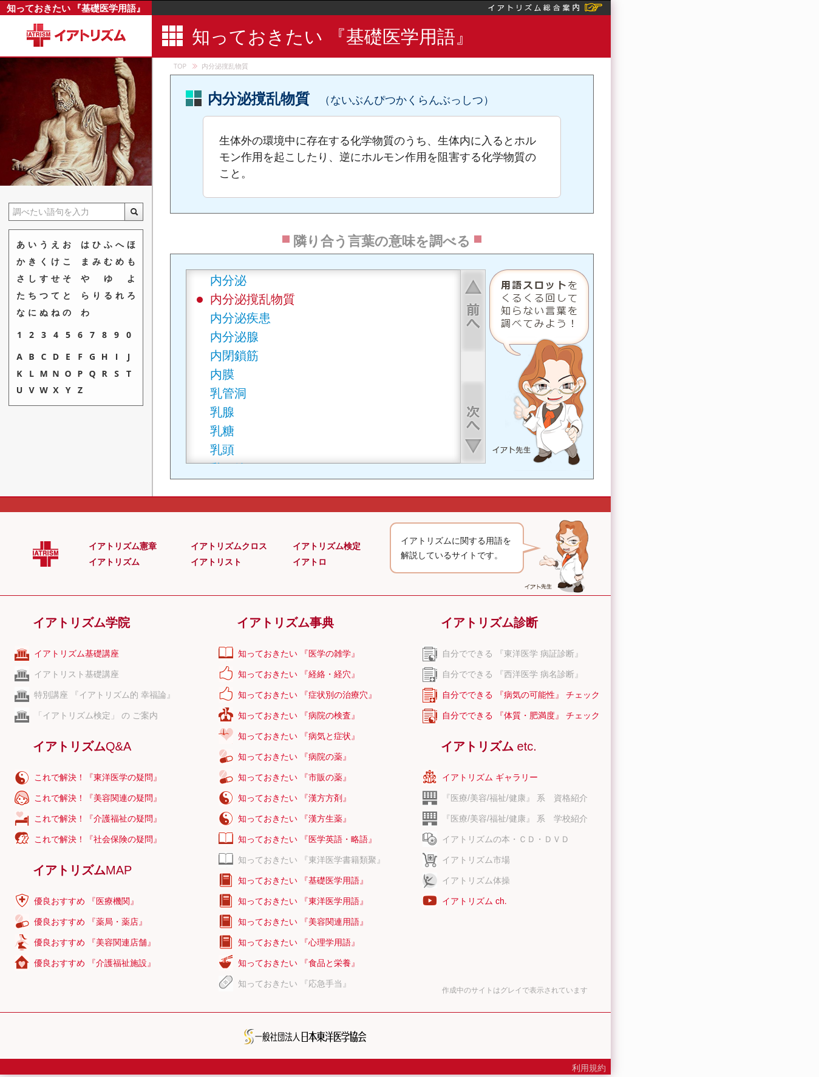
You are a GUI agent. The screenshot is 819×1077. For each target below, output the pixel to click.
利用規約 (589, 1068)
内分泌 (228, 280)
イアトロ (310, 562)
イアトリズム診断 (489, 622)
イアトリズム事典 (285, 622)
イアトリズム (114, 562)
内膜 (222, 374)
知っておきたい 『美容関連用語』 (303, 921)
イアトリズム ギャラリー (490, 777)
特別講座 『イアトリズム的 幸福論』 (104, 694)
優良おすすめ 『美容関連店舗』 (94, 942)
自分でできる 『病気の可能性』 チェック (521, 694)
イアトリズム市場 (476, 860)
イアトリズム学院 (81, 622)
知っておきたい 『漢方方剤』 (294, 798)
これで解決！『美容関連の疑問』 (97, 798)
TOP (180, 65)
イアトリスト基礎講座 (76, 674)
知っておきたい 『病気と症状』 (298, 736)
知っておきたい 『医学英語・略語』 (307, 839)
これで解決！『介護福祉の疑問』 (97, 818)
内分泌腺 (234, 336)
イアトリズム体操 (476, 880)
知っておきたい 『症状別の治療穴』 (307, 694)
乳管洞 (228, 393)
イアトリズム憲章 (123, 546)
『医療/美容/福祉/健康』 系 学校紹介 (515, 818)
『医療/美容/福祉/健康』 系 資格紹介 (515, 798)
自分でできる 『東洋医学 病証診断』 (512, 653)
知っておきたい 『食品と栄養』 (298, 963)
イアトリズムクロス (229, 546)
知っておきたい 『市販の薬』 (294, 777)
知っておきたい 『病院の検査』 (298, 715)
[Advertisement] (685, 336)
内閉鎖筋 (234, 355)
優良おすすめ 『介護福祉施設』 (94, 963)
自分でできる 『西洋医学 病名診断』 (512, 674)
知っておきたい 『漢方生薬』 (294, 818)
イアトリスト (216, 562)
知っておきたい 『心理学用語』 (298, 942)
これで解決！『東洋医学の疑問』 (97, 777)
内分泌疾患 (240, 317)
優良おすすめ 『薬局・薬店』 (90, 921)
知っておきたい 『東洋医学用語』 (303, 901)
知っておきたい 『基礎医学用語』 (76, 8)
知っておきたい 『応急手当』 (294, 983)
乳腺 (222, 411)
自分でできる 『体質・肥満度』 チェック (521, 715)
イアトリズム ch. (474, 901)
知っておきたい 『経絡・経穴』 (298, 674)
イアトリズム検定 (327, 546)
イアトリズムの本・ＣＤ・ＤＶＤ (505, 839)
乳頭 (222, 449)
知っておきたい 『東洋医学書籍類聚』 (311, 860)
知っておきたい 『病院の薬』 (294, 756)
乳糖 (222, 430)
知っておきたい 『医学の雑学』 (298, 653)
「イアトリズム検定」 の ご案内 (96, 715)
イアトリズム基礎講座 (76, 653)
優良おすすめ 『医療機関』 (86, 901)
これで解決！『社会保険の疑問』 (97, 839)
